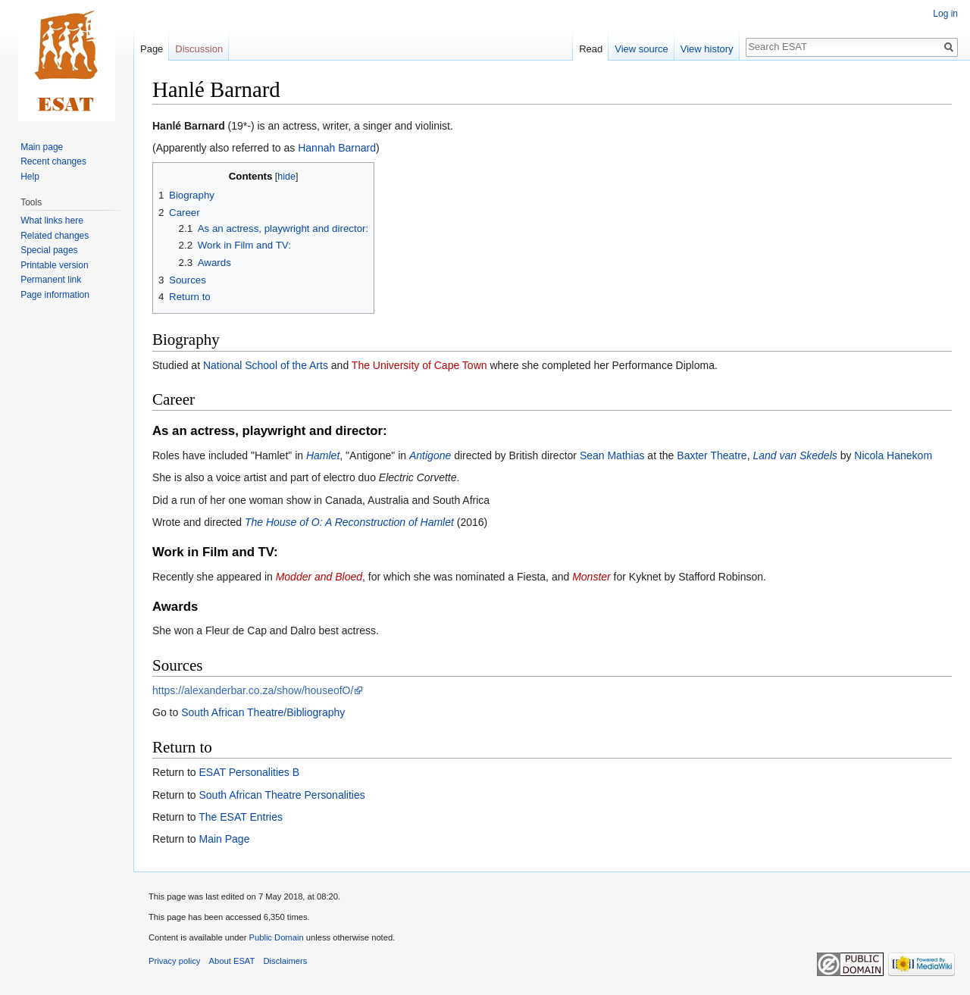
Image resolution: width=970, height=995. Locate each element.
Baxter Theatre (711, 455)
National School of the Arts (265, 365)
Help (29, 176)
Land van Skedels (795, 455)
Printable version (54, 265)
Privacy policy (174, 960)
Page (151, 49)
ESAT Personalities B (249, 772)
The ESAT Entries (241, 817)
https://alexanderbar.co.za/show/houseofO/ (252, 690)
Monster (591, 577)
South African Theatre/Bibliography (263, 712)
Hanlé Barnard (188, 126)
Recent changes (53, 161)
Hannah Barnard (337, 148)
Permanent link (50, 279)
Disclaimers (286, 960)
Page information (54, 294)
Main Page (224, 839)
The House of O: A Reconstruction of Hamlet (349, 522)
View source (641, 49)
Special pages (48, 250)
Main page (41, 147)
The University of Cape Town (419, 365)
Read (590, 49)
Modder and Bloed (319, 577)
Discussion (199, 49)
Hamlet (323, 455)
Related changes (54, 235)
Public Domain (276, 937)
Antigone (430, 455)
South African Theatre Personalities (282, 795)
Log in (945, 13)
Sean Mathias (612, 455)
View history (707, 49)
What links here (51, 220)
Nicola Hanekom (893, 455)
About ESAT (232, 960)
